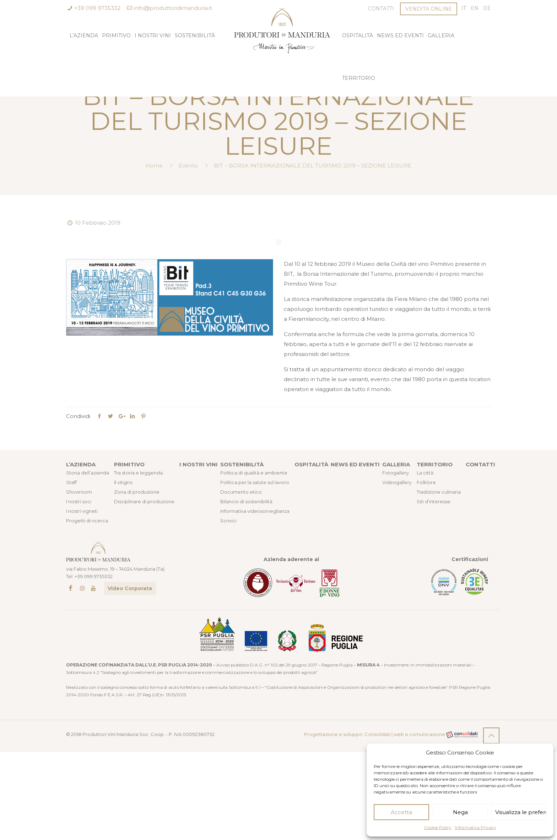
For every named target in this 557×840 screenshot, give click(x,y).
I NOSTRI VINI (198, 464)
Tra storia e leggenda (138, 473)
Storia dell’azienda (87, 473)
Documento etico (241, 492)
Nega (460, 812)
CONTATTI (480, 464)
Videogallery (397, 482)
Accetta (401, 812)
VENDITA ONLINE (428, 9)
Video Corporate (130, 588)
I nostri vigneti (82, 511)
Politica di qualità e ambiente (253, 473)
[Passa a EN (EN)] (474, 8)
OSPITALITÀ (311, 464)
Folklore (426, 482)
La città (425, 473)
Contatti (381, 8)
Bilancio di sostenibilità (246, 501)
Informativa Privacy (475, 827)
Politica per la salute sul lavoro (254, 482)
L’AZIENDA (81, 464)
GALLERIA (396, 464)
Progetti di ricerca (87, 520)
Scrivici (228, 520)
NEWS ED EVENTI (355, 464)
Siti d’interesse (433, 501)
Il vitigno (123, 482)
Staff (71, 482)
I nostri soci (78, 501)
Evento (188, 165)
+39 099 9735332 (97, 8)
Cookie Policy (437, 827)
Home (154, 165)
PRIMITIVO (129, 464)
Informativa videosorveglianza (255, 511)
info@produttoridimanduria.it (173, 8)
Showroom (79, 492)
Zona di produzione (136, 492)
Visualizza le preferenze (520, 812)
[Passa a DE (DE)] (487, 8)
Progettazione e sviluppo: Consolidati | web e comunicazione (391, 734)
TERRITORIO (435, 464)
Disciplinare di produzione (144, 501)
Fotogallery (395, 473)
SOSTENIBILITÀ (242, 464)
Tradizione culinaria (439, 492)
